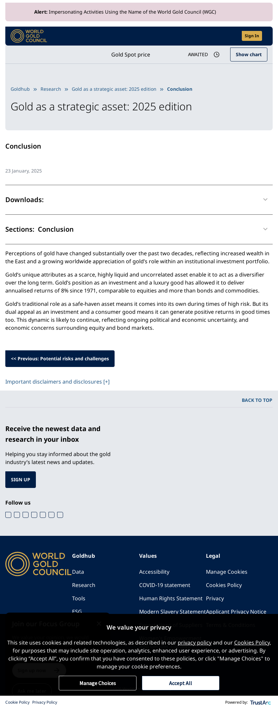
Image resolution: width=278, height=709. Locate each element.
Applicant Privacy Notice (236, 611)
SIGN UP (20, 479)
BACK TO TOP (257, 400)
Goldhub (20, 89)
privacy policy (195, 642)
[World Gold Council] (29, 36)
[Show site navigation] (264, 36)
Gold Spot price (130, 54)
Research (51, 89)
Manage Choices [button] (97, 683)
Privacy (215, 598)
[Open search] (232, 36)
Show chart (249, 54)
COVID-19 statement (165, 585)
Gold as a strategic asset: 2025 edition (114, 89)
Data (78, 571)
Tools (78, 598)
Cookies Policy (224, 585)
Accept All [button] (180, 683)
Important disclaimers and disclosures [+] (57, 381)
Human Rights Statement (171, 598)
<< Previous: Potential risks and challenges (60, 358)
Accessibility (154, 571)
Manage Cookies (227, 571)
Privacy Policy (44, 702)
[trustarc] (260, 702)
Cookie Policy (17, 702)
